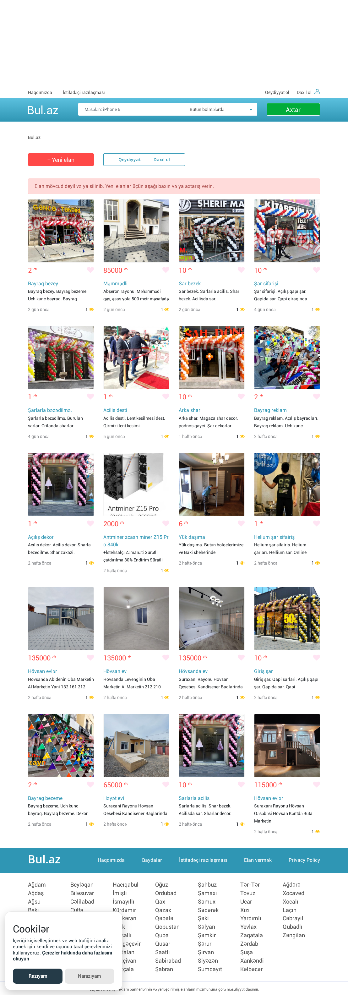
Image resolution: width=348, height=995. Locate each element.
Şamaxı (207, 894)
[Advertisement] (174, 44)
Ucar (246, 902)
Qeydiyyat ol (277, 92)
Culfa (76, 910)
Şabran (164, 968)
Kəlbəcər (251, 968)
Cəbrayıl (293, 919)
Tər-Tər (250, 886)
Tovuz (247, 894)
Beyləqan (82, 886)
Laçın (289, 910)
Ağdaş (36, 894)
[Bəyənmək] (90, 270)
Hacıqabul (126, 886)
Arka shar (189, 411)
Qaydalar (152, 862)
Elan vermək (258, 862)
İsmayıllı (123, 902)
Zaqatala (251, 935)
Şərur (204, 943)
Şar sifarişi (266, 284)
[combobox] (221, 109)
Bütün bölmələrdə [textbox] (207, 109)
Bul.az (42, 109)
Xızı (245, 910)
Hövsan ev (115, 672)
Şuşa (246, 951)
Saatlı (162, 951)
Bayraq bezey (43, 284)
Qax (160, 902)
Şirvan (206, 951)
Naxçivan (124, 959)
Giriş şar (263, 672)
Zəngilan (294, 935)
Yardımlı (250, 919)
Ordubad (166, 894)
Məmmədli (115, 284)
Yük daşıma (192, 538)
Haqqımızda (40, 92)
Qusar (162, 943)
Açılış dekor (41, 538)
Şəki (203, 919)
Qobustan (167, 927)
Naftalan (123, 951)
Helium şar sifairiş (274, 538)
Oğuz (161, 886)
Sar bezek (190, 284)
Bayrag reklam (270, 411)
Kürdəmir (124, 910)
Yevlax (248, 927)
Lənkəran (124, 919)
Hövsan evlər (42, 672)
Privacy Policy (304, 862)
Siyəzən (208, 959)
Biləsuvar (82, 894)
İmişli (120, 894)
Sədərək (208, 910)
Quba (162, 935)
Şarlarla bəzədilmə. (50, 411)
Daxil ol (308, 92)
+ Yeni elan (60, 159)
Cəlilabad (82, 902)
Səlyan (206, 927)
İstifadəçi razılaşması (84, 92)
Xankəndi (252, 959)
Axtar (293, 109)
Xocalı (290, 902)
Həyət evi (113, 799)
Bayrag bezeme (45, 799)
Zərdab (249, 943)
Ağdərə (292, 886)
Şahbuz (207, 886)
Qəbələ (164, 919)
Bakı (33, 910)
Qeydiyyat (129, 160)
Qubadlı (292, 927)
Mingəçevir (127, 943)
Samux (206, 902)
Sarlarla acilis (194, 799)
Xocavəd (293, 894)
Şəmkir (207, 935)
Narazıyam (89, 976)
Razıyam (38, 976)
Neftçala (123, 968)
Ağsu (34, 902)
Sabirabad (168, 959)
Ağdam (37, 886)
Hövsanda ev (193, 672)
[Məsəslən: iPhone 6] (167, 109)
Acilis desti (115, 411)
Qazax (163, 910)
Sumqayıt (210, 968)
